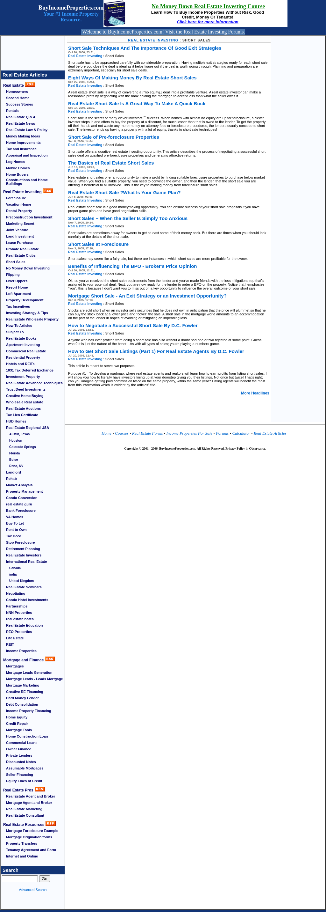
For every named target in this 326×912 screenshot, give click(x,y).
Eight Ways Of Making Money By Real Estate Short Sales (132, 77)
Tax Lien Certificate (22, 415)
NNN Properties (19, 612)
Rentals (12, 111)
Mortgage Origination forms (29, 837)
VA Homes (14, 517)
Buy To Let (15, 523)
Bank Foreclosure (21, 510)
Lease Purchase (19, 243)
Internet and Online (22, 856)
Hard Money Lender (22, 698)
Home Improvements (23, 142)
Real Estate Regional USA (27, 428)
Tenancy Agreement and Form (31, 850)
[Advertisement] (33, 50)
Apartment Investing (23, 345)
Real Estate (13, 85)
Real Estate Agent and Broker (30, 796)
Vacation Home (18, 204)
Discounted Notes (21, 762)
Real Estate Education (24, 625)
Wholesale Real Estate (24, 402)
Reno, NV (16, 466)
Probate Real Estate (22, 249)
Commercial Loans (21, 743)
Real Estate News (20, 123)
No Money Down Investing (28, 268)
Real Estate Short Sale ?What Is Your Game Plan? (124, 192)
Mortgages (15, 666)
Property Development (24, 300)
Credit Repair (17, 723)
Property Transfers (21, 843)
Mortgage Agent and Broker (29, 803)
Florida (14, 453)
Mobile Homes (18, 168)
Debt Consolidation (22, 704)
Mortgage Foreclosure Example (32, 831)
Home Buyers (17, 174)
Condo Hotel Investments (27, 600)
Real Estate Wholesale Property (32, 319)
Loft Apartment (18, 294)
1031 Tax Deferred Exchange (29, 370)
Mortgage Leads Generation (29, 672)
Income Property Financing (28, 711)
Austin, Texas (19, 434)
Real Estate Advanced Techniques (34, 383)
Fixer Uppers (16, 281)
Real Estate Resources (23, 824)
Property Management (24, 491)
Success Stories (19, 104)
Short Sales (15, 262)
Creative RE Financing (24, 692)
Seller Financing (19, 774)
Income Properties (21, 651)
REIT (10, 644)
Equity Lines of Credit (24, 781)
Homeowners (17, 91)
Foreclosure (16, 198)
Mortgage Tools (19, 730)
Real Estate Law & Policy (26, 130)
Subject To (15, 332)
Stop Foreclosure (20, 542)
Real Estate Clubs (21, 255)
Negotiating (15, 593)
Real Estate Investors (23, 555)
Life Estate (15, 638)
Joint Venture (17, 230)
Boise (13, 459)
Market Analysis (19, 485)
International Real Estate (26, 561)
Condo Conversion (21, 498)
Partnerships (16, 606)
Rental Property (19, 211)
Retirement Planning (23, 549)
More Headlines (255, 393)
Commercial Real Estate (26, 351)
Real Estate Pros (18, 790)
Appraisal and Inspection (27, 155)
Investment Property (23, 377)
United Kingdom (21, 581)
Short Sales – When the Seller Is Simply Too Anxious (128, 218)
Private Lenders (19, 755)
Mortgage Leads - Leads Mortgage (34, 679)
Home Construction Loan (27, 736)
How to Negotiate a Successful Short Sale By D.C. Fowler (133, 325)
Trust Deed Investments (26, 389)
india (13, 574)
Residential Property (23, 357)
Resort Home (17, 287)
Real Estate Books (21, 338)
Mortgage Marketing (22, 685)
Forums (223, 433)
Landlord (13, 472)
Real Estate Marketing (24, 809)
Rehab (11, 479)
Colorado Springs (22, 447)
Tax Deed (13, 536)
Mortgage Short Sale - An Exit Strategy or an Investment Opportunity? (147, 295)
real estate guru (19, 504)
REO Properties (19, 632)
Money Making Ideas (23, 136)
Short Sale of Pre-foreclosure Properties (113, 137)
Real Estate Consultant (25, 815)
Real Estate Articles (25, 74)
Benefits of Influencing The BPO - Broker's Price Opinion (132, 266)
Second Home (17, 98)
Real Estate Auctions (23, 408)
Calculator (240, 433)
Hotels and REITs (20, 364)
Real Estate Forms (148, 433)
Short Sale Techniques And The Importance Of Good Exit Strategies (145, 48)
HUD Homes (16, 421)
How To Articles (19, 325)
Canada (15, 568)
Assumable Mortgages (24, 768)
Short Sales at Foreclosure (98, 244)
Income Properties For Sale (190, 433)
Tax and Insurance (21, 149)
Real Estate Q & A (21, 117)
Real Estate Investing (22, 192)
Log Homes (15, 162)
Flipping (13, 274)
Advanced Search (33, 890)
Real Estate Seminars (24, 587)
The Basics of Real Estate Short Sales (111, 162)
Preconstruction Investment (29, 217)
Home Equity (16, 717)
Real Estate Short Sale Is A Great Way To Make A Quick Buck (136, 103)
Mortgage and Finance (23, 660)
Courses (122, 433)
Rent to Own (16, 530)
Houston (15, 440)
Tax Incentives (18, 306)
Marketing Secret (20, 223)
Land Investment (20, 236)
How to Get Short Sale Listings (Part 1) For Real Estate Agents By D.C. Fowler (156, 351)
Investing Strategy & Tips (27, 313)
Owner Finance (18, 749)
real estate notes (20, 619)
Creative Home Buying (24, 396)
